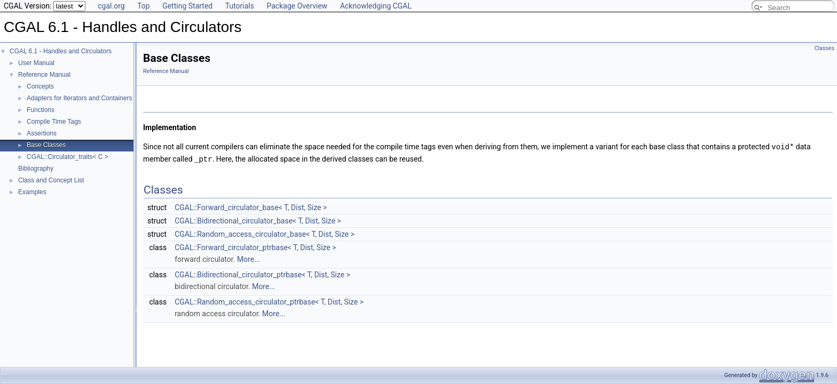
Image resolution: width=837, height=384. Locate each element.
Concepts (40, 86)
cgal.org (111, 6)
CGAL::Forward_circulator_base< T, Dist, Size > (251, 206)
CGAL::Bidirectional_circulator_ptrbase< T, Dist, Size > (262, 273)
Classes (824, 48)
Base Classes (46, 145)
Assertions (42, 133)
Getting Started (187, 6)
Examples (32, 192)
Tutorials (239, 6)
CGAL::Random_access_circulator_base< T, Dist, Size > (264, 233)
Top (143, 6)
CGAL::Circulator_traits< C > (67, 157)
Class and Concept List (51, 180)
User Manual (36, 63)
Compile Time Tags (54, 121)
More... (248, 258)
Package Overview (296, 6)
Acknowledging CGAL (376, 6)
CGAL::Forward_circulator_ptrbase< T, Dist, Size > (255, 246)
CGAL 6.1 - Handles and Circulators (61, 51)
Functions (40, 110)
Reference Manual (44, 74)
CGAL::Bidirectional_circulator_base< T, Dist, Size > (258, 219)
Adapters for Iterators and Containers (79, 98)
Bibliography (35, 168)
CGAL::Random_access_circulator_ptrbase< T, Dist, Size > (269, 301)
